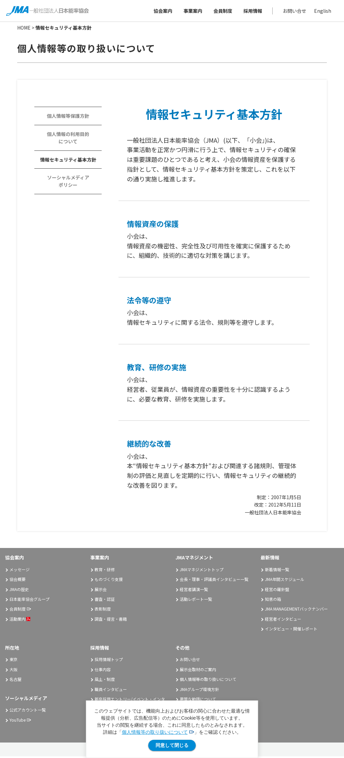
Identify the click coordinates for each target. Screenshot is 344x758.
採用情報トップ (109, 661)
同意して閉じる (172, 745)
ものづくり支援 (109, 581)
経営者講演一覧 (194, 590)
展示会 (101, 590)
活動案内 (19, 620)
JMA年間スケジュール (284, 581)
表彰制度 (103, 610)
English (322, 11)
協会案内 (162, 11)
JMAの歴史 (19, 590)
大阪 (13, 671)
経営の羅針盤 (277, 590)
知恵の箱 (273, 601)
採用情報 (252, 11)
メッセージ (19, 571)
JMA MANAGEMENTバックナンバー (296, 610)
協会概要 (17, 581)
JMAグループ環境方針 (199, 690)
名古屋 (15, 681)
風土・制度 (105, 681)
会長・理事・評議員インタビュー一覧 (214, 581)
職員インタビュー (111, 690)
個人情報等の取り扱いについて (155, 732)
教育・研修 (105, 571)
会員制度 (222, 11)
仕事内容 (103, 671)
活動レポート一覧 (196, 601)
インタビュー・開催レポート (291, 630)
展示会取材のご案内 (198, 671)
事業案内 (192, 11)
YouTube (17, 721)
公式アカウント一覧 (27, 711)
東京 (13, 661)
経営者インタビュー (283, 620)
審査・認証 (105, 601)
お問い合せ (294, 11)
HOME (24, 29)
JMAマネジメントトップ (201, 571)
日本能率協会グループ (29, 601)
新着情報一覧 (277, 571)
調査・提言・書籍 (111, 620)
